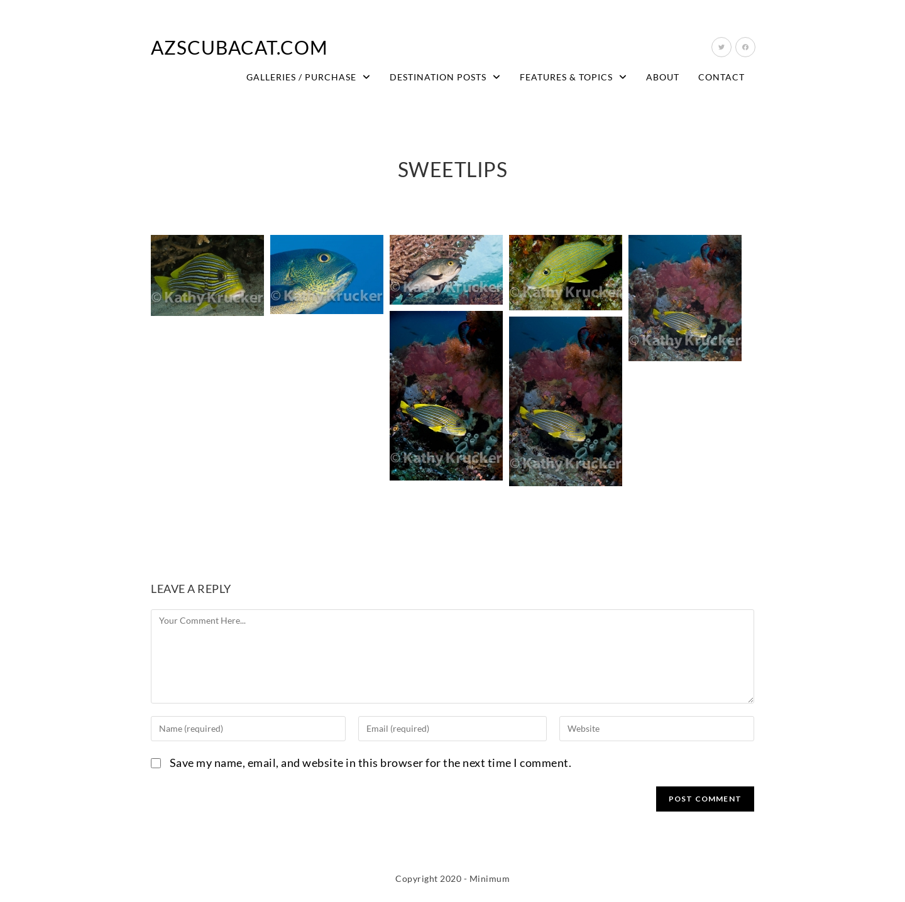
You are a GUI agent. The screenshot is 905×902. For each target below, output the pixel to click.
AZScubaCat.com (239, 47)
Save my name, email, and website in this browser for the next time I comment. (371, 762)
